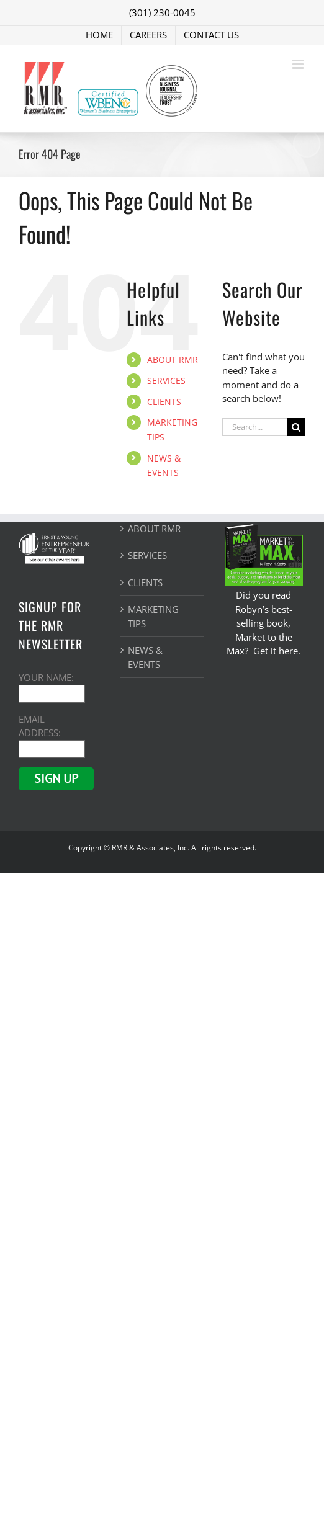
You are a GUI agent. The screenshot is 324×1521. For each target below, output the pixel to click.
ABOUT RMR (172, 359)
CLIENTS (164, 402)
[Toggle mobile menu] (298, 64)
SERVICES (166, 380)
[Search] (296, 427)
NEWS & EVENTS (145, 657)
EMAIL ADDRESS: (52, 733)
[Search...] (254, 427)
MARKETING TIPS (153, 616)
